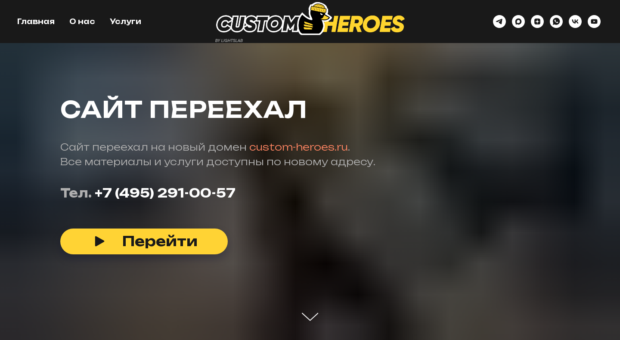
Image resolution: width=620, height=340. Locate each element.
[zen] (537, 21)
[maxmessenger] (518, 21)
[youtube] (594, 21)
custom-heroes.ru (298, 147)
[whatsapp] (556, 21)
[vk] (575, 21)
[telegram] (499, 21)
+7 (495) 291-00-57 (165, 193)
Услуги (125, 21)
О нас (82, 21)
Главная (36, 21)
